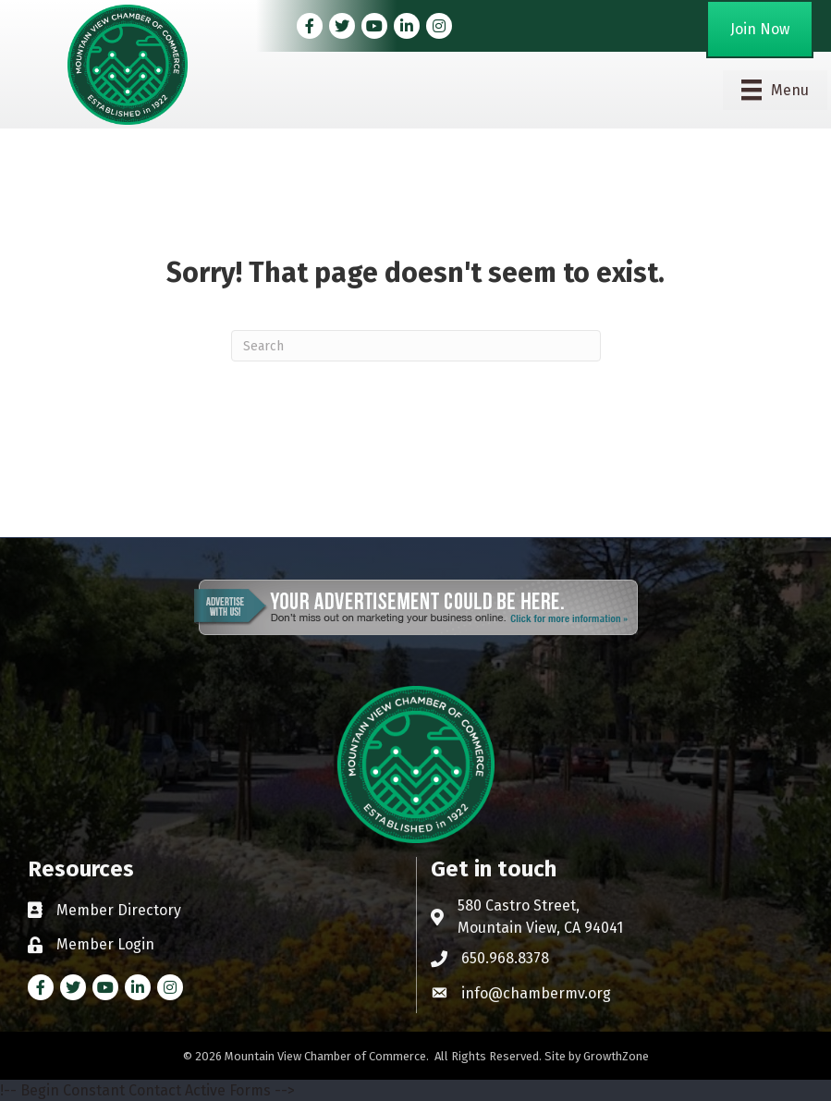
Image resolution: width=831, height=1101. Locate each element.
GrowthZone (616, 1056)
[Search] (416, 345)
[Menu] (775, 89)
